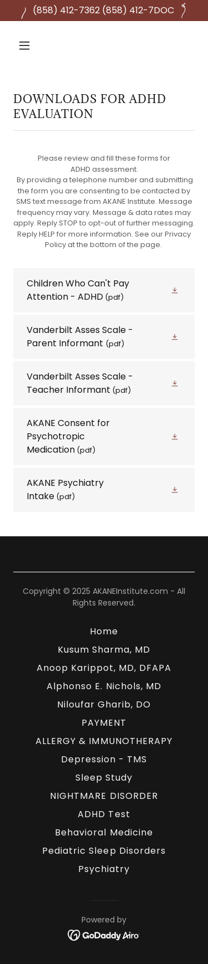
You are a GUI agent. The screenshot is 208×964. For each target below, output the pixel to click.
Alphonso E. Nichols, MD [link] (104, 686)
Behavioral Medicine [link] (104, 832)
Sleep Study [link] (104, 777)
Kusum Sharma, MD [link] (104, 649)
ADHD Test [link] (104, 814)
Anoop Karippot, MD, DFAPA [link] (104, 668)
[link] (104, 290)
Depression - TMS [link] (104, 759)
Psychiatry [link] (104, 869)
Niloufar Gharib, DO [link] (104, 704)
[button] (34, 45)
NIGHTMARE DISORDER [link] (104, 795)
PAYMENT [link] (104, 722)
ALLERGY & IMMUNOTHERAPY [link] (103, 741)
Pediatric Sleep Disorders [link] (103, 850)
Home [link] (104, 631)
